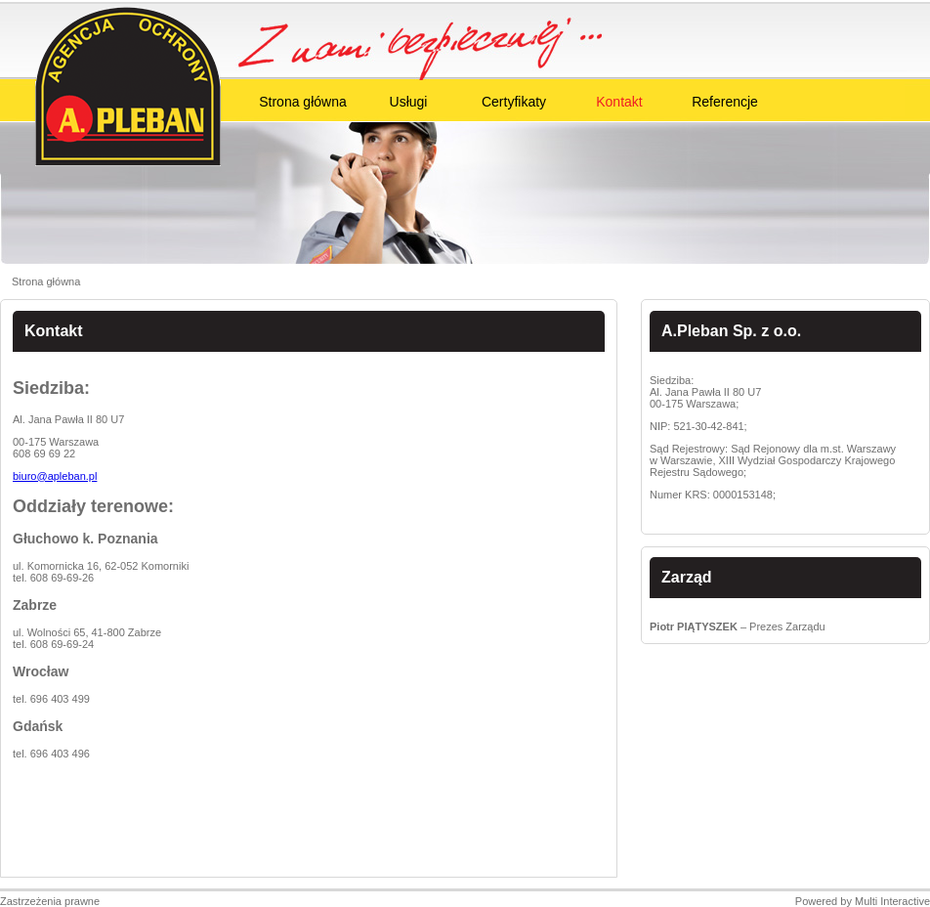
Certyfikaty (514, 101)
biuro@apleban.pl (55, 476)
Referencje (725, 101)
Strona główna (303, 101)
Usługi (409, 101)
